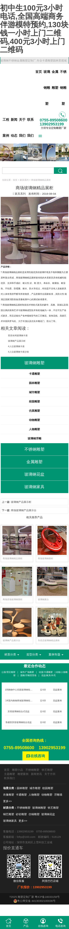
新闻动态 (14, 127)
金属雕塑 (55, 80)
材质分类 (12, 655)
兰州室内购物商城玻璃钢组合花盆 (20, 700)
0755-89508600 (19, 747)
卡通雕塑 (34, 373)
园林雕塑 (34, 382)
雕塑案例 (22, 773)
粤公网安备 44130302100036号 (34, 901)
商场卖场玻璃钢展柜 (12, 599)
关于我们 (22, 127)
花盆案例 (57, 689)
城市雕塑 (34, 392)
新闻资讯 (36, 773)
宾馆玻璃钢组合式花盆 (18, 711)
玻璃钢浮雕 (34, 438)
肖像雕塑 (8, 794)
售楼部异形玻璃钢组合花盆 (18, 722)
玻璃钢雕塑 (47, 87)
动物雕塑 (34, 419)
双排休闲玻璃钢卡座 (18, 335)
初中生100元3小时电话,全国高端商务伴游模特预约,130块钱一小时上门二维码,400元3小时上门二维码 (34, 29)
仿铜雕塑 (34, 814)
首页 (38, 72)
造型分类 (34, 655)
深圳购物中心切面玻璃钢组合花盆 (20, 689)
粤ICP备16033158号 (47, 896)
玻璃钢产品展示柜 (16, 341)
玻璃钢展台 (43, 599)
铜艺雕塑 (8, 814)
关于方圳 (49, 773)
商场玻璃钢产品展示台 (23, 510)
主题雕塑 (9, 773)
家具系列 (24, 180)
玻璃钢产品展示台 (11, 640)
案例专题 (57, 655)
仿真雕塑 (34, 410)
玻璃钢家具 (10, 820)
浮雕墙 (58, 794)
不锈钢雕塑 (63, 87)
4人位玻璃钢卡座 (16, 346)
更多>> (7, 801)
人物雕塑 (34, 429)
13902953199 (52, 747)
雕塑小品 (17, 769)
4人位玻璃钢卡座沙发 (18, 352)
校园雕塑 (34, 401)
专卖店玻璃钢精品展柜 (49, 640)
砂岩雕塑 (21, 814)
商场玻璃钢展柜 (45, 558)
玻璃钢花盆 (48, 814)
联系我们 (30, 127)
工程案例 (6, 127)
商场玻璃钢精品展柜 (12, 558)
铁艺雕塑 (47, 769)
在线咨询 (35, 756)
